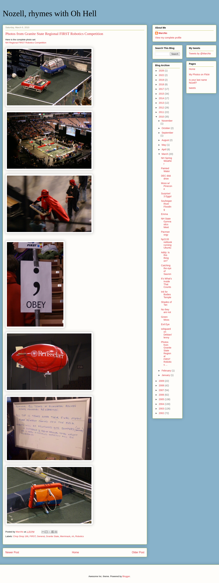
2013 (162, 102)
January (166, 375)
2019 (162, 80)
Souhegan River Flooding (166, 205)
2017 (162, 89)
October (166, 128)
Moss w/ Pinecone (166, 186)
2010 (162, 116)
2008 (162, 385)
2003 (162, 408)
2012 (162, 107)
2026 (162, 70)
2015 (162, 93)
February (167, 370)
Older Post (138, 552)
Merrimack (65, 536)
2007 (162, 390)
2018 (162, 84)
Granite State (52, 536)
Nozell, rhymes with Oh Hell (50, 13)
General (41, 536)
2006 (162, 394)
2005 (162, 399)
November (167, 120)
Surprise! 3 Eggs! (166, 195)
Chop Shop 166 (20, 536)
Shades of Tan (166, 303)
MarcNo (163, 33)
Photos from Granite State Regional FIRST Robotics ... (166, 353)
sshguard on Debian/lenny (166, 333)
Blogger (126, 576)
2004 (162, 404)
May (164, 145)
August (165, 140)
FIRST (33, 536)
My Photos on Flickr (199, 74)
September (167, 132)
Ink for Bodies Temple (166, 294)
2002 (162, 413)
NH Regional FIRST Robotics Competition (25, 42)
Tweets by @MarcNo (200, 53)
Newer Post (12, 552)
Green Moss (165, 318)
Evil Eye (165, 324)
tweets (192, 88)
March (165, 154)
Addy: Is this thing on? (165, 256)
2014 (162, 98)
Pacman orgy (165, 233)
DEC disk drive (166, 177)
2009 (162, 381)
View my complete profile (168, 37)
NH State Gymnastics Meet (166, 222)
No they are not (166, 311)
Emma (164, 214)
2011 (162, 112)
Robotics (79, 536)
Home (75, 552)
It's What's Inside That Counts (166, 282)
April (164, 149)
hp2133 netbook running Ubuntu (166, 243)
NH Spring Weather (166, 161)
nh (73, 536)
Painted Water (165, 170)
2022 (162, 75)
